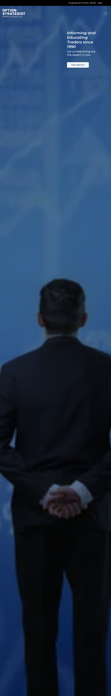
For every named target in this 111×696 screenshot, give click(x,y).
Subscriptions (78, 65)
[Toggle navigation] (105, 13)
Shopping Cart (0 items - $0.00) (82, 3)
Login (99, 3)
